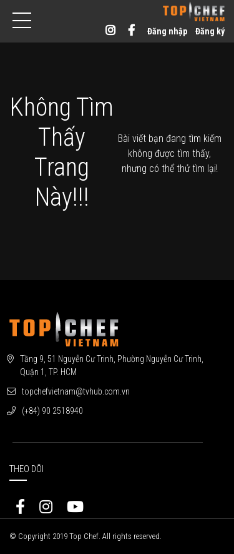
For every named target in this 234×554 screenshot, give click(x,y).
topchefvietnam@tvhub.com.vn (76, 391)
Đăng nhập (167, 31)
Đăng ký (210, 31)
